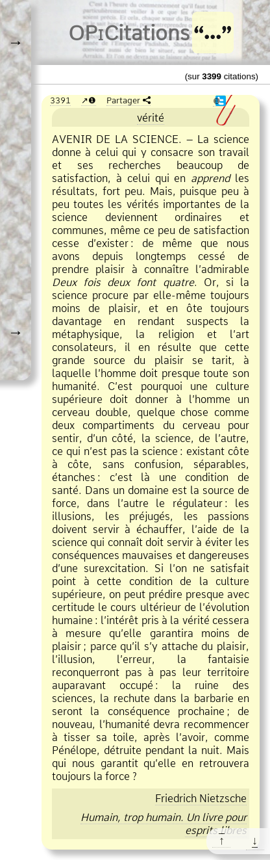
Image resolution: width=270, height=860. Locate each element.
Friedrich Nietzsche (201, 798)
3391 (60, 100)
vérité (150, 117)
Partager (123, 100)
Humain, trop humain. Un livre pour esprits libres (163, 824)
